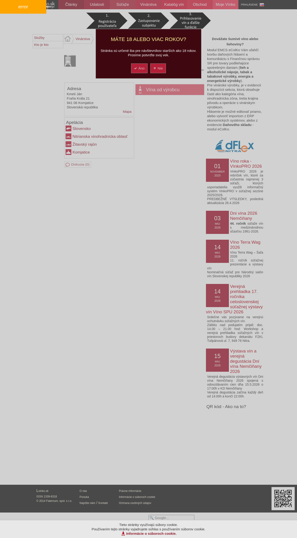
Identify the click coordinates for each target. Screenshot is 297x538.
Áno (139, 68)
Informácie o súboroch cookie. (151, 533)
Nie (158, 68)
